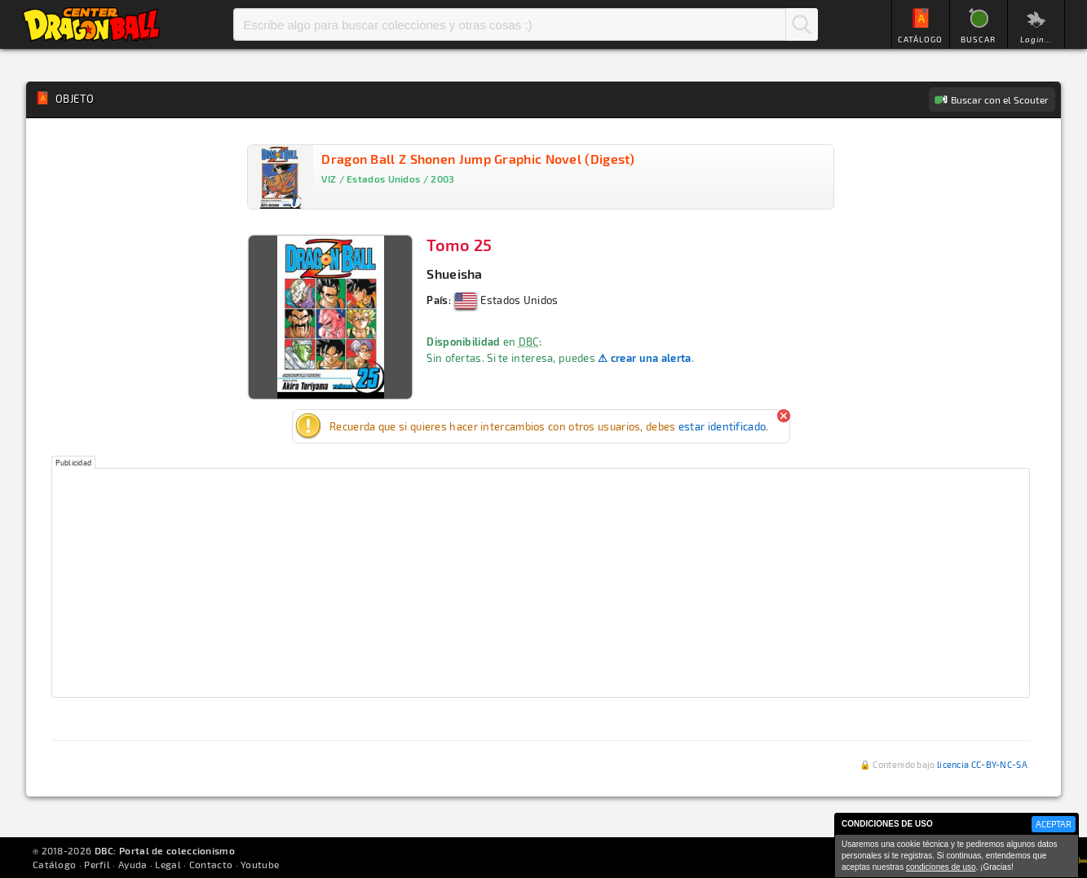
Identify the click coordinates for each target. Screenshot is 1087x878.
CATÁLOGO (920, 39)
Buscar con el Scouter (1000, 99)
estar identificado (722, 426)
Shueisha (454, 273)
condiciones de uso (941, 867)
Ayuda (133, 864)
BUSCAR (978, 39)
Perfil (97, 864)
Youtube (260, 864)
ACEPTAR (1054, 823)
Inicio (91, 24)
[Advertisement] (540, 583)
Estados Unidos (507, 300)
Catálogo (54, 864)
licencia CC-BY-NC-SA (982, 764)
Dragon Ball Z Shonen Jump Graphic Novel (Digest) (477, 158)
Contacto (210, 864)
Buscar (801, 24)
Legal (168, 864)
